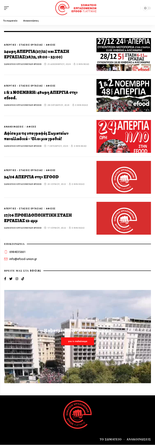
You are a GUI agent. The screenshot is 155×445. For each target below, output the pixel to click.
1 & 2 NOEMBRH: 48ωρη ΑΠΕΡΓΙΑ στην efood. (41, 95)
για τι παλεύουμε (77, 341)
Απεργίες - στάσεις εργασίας (23, 45)
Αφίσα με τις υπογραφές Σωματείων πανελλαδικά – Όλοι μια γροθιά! (36, 136)
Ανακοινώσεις (14, 127)
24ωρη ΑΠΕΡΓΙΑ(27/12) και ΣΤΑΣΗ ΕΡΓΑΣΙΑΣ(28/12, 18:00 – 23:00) (36, 54)
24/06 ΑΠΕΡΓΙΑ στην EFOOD (31, 177)
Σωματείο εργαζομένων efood (23, 64)
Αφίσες (51, 45)
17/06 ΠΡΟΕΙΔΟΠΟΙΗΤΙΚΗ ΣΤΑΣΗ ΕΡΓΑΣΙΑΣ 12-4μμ (38, 218)
